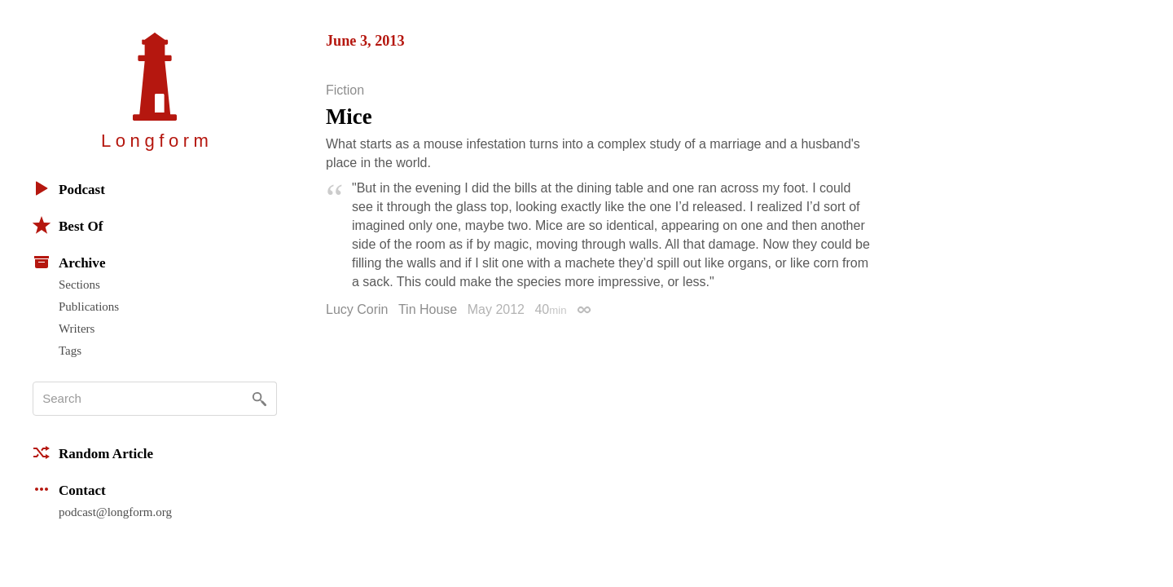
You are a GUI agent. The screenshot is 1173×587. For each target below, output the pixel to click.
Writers (76, 328)
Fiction (345, 90)
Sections (79, 284)
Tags (70, 350)
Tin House (427, 309)
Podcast (69, 188)
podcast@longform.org (115, 512)
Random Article (93, 452)
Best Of (68, 225)
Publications (89, 306)
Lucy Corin (357, 309)
